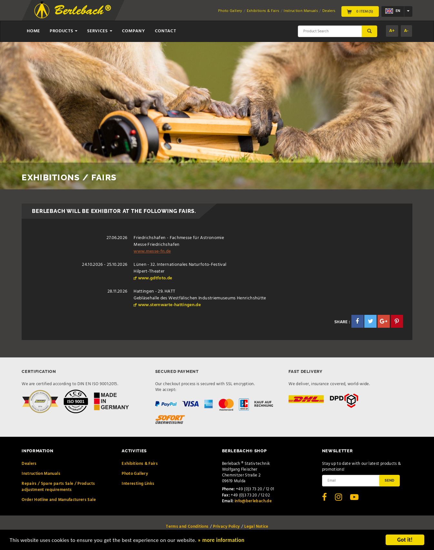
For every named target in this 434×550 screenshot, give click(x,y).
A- (406, 31)
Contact (165, 31)
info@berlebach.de (253, 501)
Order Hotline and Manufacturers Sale (59, 499)
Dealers (328, 11)
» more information (221, 540)
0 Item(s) (360, 11)
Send (389, 480)
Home (33, 31)
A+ (392, 31)
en (392, 11)
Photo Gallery (230, 11)
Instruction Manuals (301, 11)
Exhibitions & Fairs (263, 11)
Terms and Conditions (187, 526)
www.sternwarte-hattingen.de (169, 305)
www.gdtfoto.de (155, 278)
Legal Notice (256, 526)
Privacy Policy (226, 526)
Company (133, 31)
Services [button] (99, 31)
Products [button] (63, 31)
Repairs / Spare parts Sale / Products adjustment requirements (58, 486)
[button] (357, 321)
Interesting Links (138, 483)
